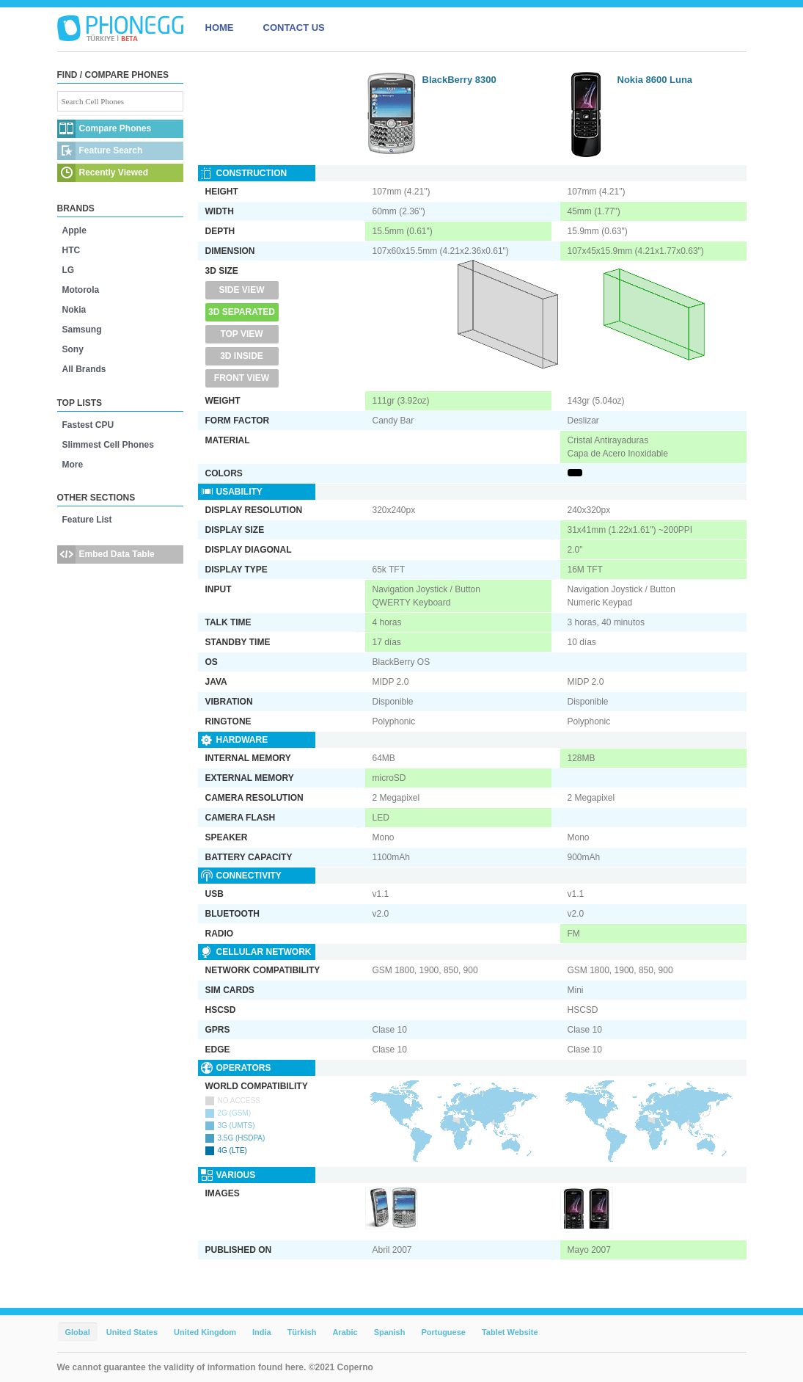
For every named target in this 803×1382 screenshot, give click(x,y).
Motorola (81, 290)
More (73, 464)
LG (68, 270)
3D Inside (241, 356)
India (261, 1332)
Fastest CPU (88, 425)
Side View (241, 290)
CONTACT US (294, 27)
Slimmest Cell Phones (108, 445)
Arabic (344, 1332)
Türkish (302, 1332)
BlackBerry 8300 (459, 79)
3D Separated (241, 312)
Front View (241, 378)
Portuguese (443, 1332)
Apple (74, 230)
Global (77, 1332)
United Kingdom (205, 1332)
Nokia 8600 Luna (655, 79)
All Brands (84, 369)
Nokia (74, 310)
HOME (219, 27)
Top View (241, 334)
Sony (73, 349)
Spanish (390, 1332)
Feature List (87, 519)
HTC (71, 250)
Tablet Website (510, 1332)
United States (132, 1332)
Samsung (82, 329)
